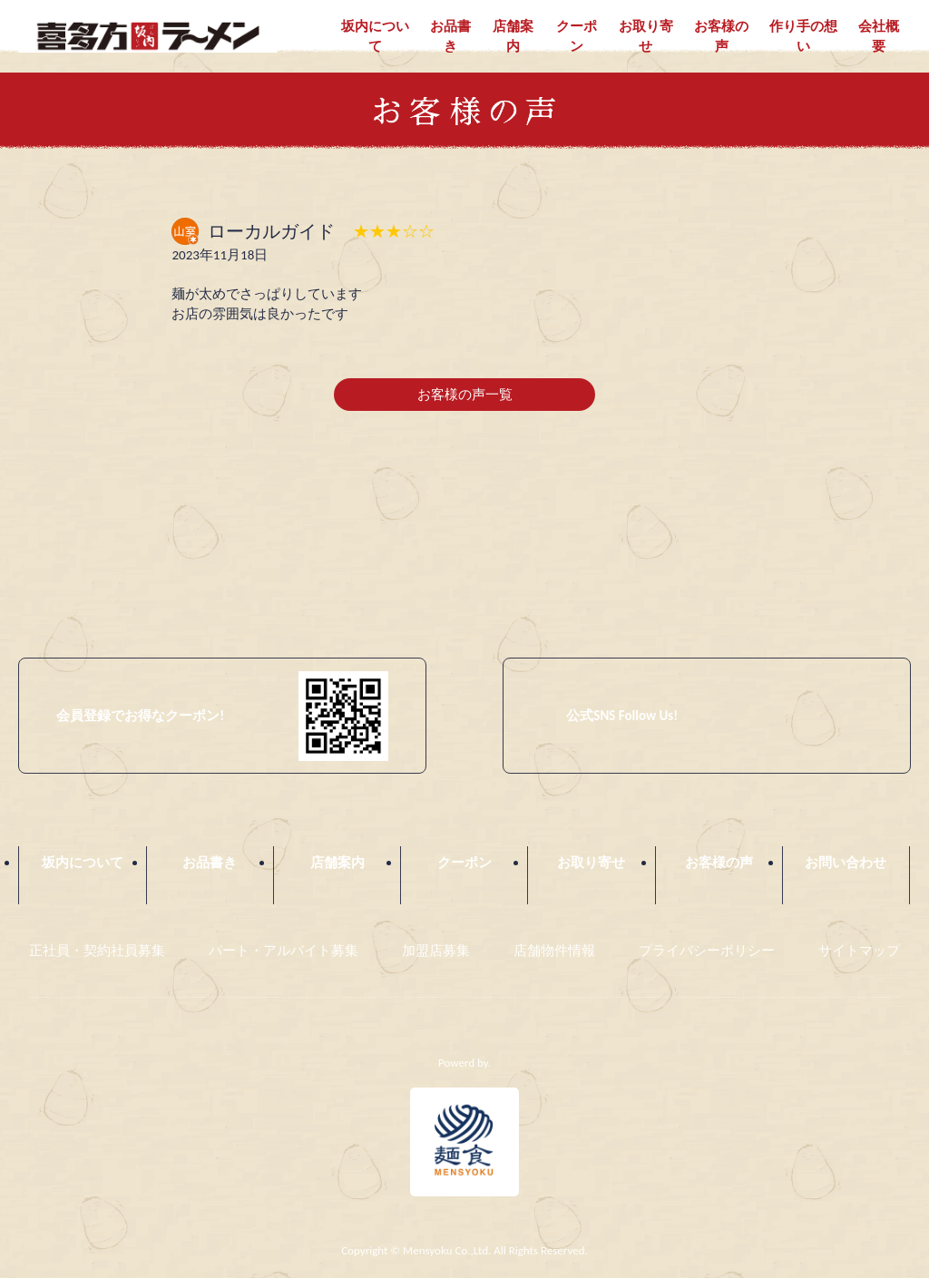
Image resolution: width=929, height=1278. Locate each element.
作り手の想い (803, 36)
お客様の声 (721, 36)
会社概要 (878, 36)
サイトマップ (859, 951)
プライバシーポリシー (707, 951)
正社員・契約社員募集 (97, 951)
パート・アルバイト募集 (283, 951)
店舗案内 (513, 36)
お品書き (450, 36)
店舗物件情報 (554, 951)
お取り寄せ (646, 36)
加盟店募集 (436, 951)
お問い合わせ (845, 863)
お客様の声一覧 (465, 395)
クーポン (576, 36)
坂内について (375, 36)
